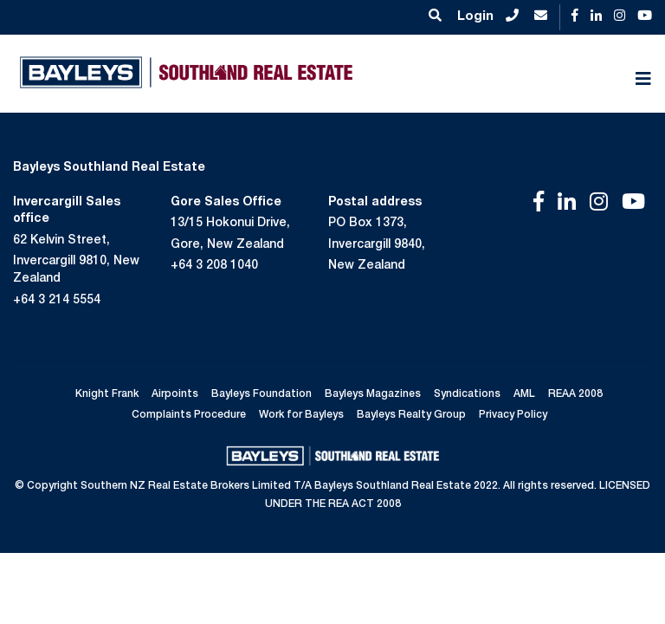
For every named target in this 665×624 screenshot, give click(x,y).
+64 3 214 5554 (56, 301)
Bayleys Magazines (373, 394)
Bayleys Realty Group (411, 415)
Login (475, 16)
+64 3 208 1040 (214, 266)
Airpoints (175, 394)
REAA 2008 (575, 394)
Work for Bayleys (301, 415)
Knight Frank (107, 394)
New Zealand (366, 266)
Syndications (467, 394)
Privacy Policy (513, 415)
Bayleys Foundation (261, 394)
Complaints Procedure (189, 415)
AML (524, 394)
